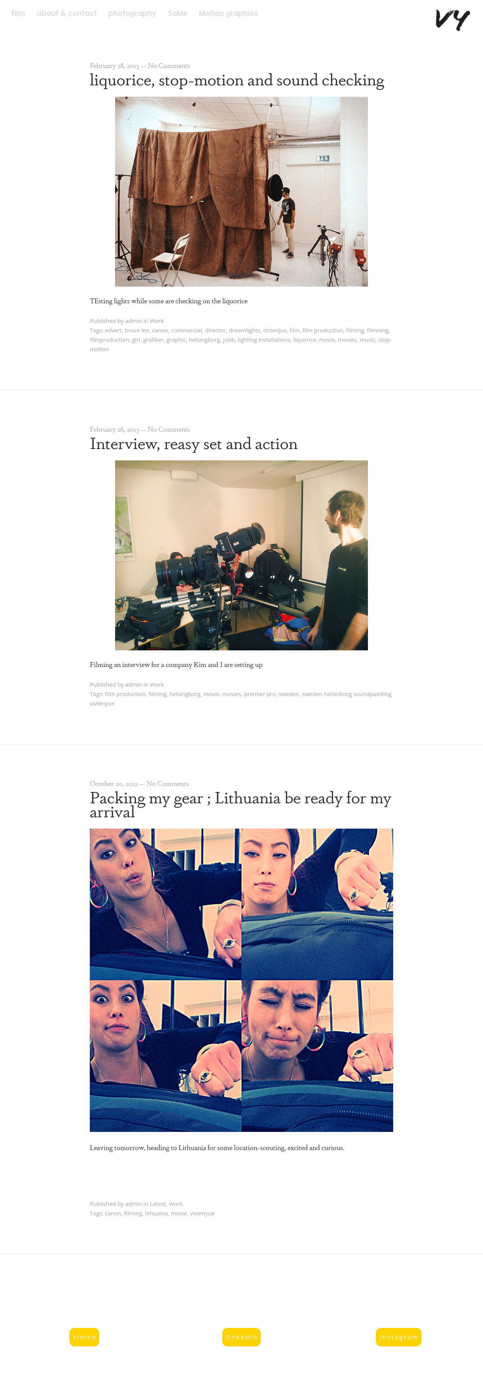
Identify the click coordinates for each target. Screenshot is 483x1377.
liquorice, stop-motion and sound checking (237, 78)
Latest (158, 1203)
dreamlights (244, 330)
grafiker (153, 339)
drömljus (274, 330)
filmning (378, 330)
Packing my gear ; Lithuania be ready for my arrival (240, 803)
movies (347, 339)
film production (323, 330)
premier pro (260, 694)
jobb (229, 339)
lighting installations (264, 339)
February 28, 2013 (114, 65)
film (294, 330)
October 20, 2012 (114, 783)
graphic (176, 339)
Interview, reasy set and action (194, 442)
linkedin (242, 1336)
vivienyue (102, 703)
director (215, 330)
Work (157, 320)
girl (136, 339)
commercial (186, 330)
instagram (399, 1336)
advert (113, 330)
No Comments (169, 65)
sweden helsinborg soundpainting (347, 694)
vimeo (85, 1336)
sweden (289, 694)
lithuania (156, 1213)
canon (160, 330)
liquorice (304, 339)
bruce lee (137, 330)
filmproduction (109, 339)
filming (355, 330)
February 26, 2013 (114, 429)
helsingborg (204, 339)
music (367, 339)
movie (327, 339)
